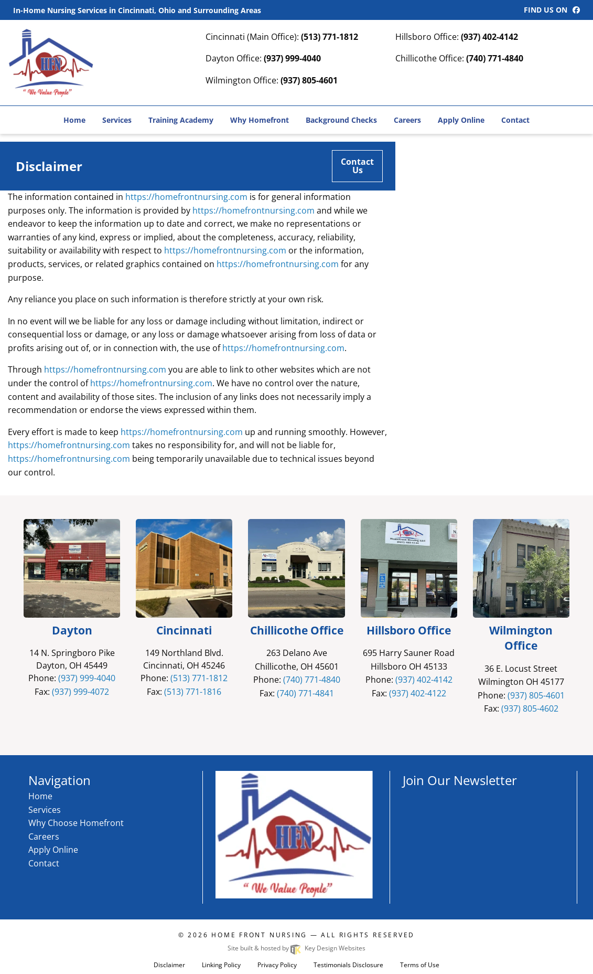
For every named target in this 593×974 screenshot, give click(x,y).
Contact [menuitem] (515, 120)
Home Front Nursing (259, 934)
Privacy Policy (277, 964)
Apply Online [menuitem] (461, 120)
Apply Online (53, 849)
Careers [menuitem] (407, 120)
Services (44, 810)
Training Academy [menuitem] (180, 120)
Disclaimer (169, 964)
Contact (43, 863)
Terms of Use (419, 964)
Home (40, 796)
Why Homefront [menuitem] (259, 120)
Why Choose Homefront (76, 823)
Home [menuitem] (74, 120)
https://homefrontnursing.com (186, 197)
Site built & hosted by (296, 948)
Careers (43, 836)
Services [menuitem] (117, 120)
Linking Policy (221, 964)
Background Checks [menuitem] (341, 120)
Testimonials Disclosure (348, 964)
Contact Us (357, 166)
